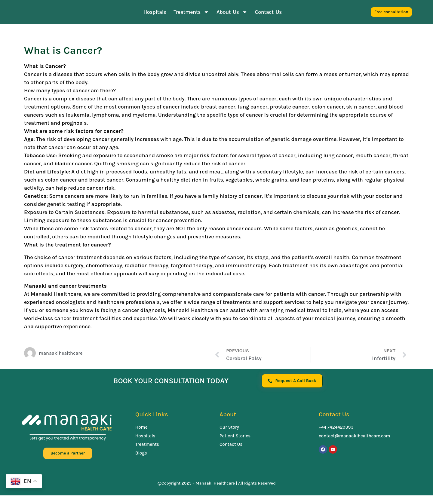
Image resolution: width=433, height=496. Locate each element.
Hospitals (154, 12)
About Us (231, 12)
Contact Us (268, 12)
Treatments (191, 12)
